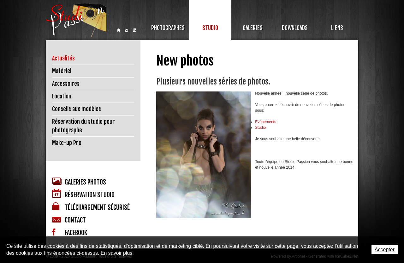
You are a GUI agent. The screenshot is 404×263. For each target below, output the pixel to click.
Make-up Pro (66, 142)
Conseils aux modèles (76, 108)
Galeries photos (79, 182)
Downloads (295, 27)
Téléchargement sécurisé (91, 206)
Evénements (265, 122)
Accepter (385, 249)
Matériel (61, 70)
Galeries (253, 27)
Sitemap (134, 30)
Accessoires (66, 83)
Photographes (168, 27)
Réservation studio (83, 194)
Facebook (69, 233)
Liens (337, 27)
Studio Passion (76, 20)
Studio (210, 27)
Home (118, 30)
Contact (126, 30)
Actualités (63, 58)
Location (61, 96)
